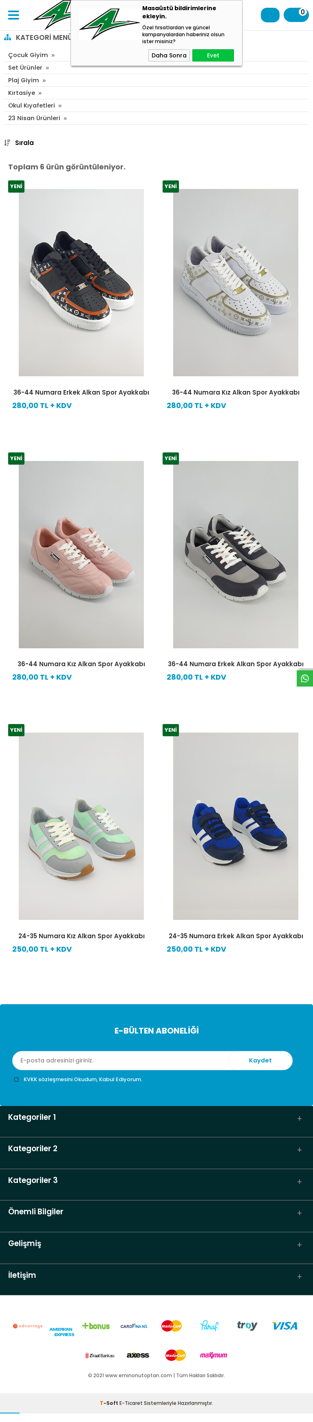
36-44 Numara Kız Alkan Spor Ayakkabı (236, 392)
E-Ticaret (131, 1411)
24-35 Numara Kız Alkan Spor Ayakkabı (81, 936)
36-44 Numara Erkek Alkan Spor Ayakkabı (81, 392)
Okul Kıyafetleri (31, 105)
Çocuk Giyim (28, 54)
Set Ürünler (25, 67)
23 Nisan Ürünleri (34, 118)
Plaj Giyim (24, 80)
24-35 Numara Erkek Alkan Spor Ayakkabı (236, 936)
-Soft (109, 1411)
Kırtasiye (22, 92)
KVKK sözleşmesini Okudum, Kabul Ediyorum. (83, 1079)
